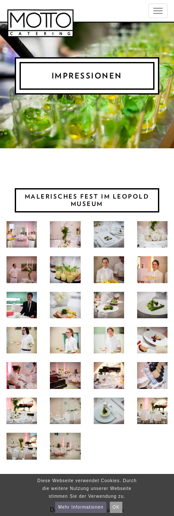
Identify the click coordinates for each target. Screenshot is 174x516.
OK (115, 507)
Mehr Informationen (81, 507)
